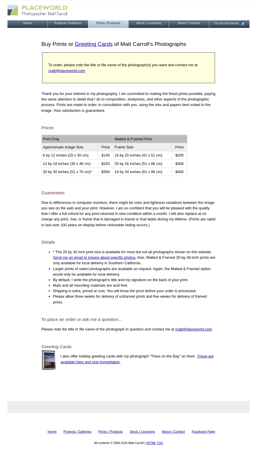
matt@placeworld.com (66, 71)
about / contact (189, 23)
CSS (160, 443)
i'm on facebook (230, 23)
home (28, 23)
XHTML (151, 443)
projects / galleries (67, 23)
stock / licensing (148, 23)
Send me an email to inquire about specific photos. (94, 257)
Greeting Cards (94, 44)
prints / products (108, 23)
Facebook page (203, 431)
